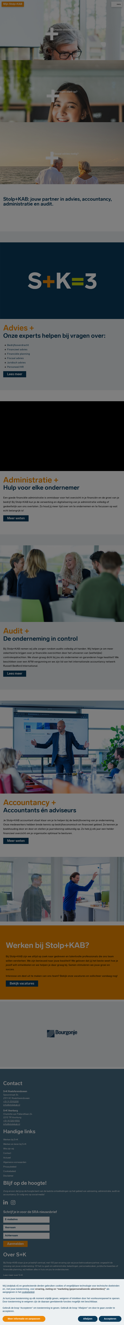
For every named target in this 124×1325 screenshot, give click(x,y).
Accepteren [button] (110, 1318)
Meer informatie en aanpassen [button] (24, 1318)
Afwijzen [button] (87, 1318)
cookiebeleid (28, 1292)
